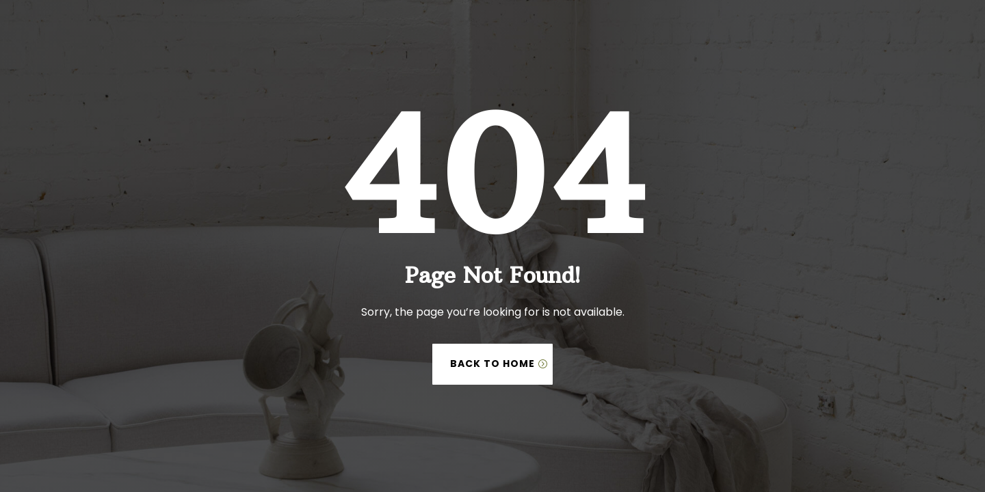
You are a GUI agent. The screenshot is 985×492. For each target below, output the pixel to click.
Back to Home (492, 363)
